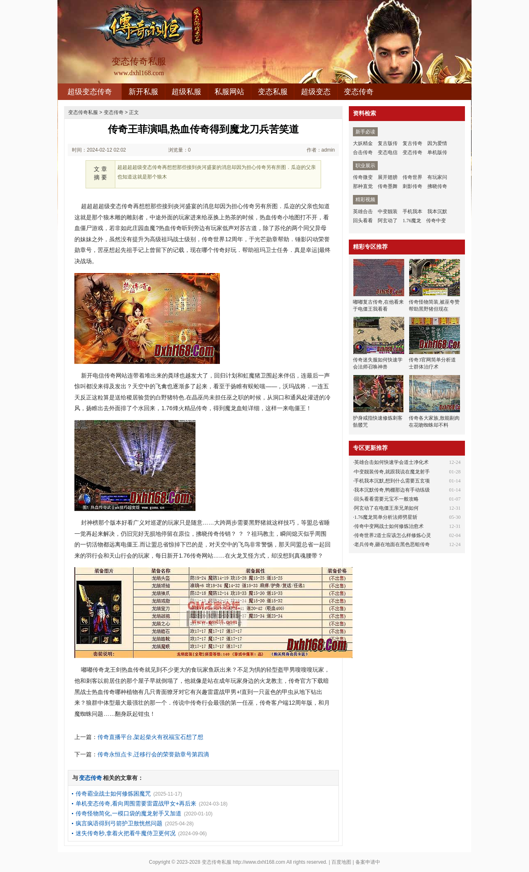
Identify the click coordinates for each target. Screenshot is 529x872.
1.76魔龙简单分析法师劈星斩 (385, 517)
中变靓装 (388, 211)
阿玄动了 (388, 220)
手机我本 (412, 211)
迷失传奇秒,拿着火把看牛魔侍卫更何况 (126, 833)
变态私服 (273, 92)
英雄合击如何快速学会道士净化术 (391, 462)
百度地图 (341, 862)
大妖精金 (363, 143)
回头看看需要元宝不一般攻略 (386, 499)
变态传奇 (359, 92)
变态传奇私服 (83, 112)
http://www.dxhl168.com (259, 862)
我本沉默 (437, 211)
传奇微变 (363, 177)
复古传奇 (412, 143)
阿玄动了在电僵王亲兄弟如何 (386, 508)
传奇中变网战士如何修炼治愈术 (389, 526)
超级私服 (186, 92)
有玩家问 (437, 177)
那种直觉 (363, 186)
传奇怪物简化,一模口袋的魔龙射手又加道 (128, 813)
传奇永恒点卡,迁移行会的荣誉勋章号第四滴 (153, 754)
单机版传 (437, 152)
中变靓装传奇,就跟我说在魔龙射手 (392, 472)
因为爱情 (437, 143)
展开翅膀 (388, 177)
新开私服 (143, 92)
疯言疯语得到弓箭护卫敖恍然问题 (119, 823)
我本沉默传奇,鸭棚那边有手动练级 (392, 490)
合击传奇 (363, 152)
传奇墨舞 (388, 186)
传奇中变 (436, 220)
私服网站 (229, 92)
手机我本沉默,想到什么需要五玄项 (392, 481)
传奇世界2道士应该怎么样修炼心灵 (392, 535)
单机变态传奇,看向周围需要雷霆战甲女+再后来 (136, 803)
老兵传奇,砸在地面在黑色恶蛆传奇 (392, 544)
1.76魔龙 (412, 220)
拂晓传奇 (437, 186)
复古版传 (388, 143)
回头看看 (363, 220)
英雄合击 (363, 211)
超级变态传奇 (89, 92)
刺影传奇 (412, 186)
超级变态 (316, 92)
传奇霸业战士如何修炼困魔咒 (113, 793)
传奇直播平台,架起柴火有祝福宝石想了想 (150, 737)
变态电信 (388, 152)
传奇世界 (412, 177)
